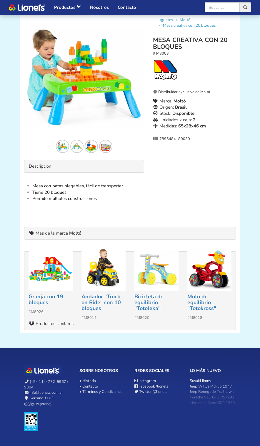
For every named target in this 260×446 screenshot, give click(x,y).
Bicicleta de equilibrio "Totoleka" (149, 302)
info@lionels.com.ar (46, 392)
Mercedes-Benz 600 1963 (212, 402)
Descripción (40, 166)
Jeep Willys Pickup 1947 (211, 386)
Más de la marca (55, 233)
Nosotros (99, 7)
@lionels (150, 391)
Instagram (145, 380)
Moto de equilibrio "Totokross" (201, 302)
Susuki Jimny (200, 380)
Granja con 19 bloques (46, 299)
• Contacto (88, 386)
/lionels (151, 386)
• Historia (87, 380)
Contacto (127, 7)
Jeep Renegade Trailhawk (212, 391)
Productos (67, 7)
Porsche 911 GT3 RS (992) (213, 397)
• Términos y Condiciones (100, 391)
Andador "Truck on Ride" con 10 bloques (101, 302)
